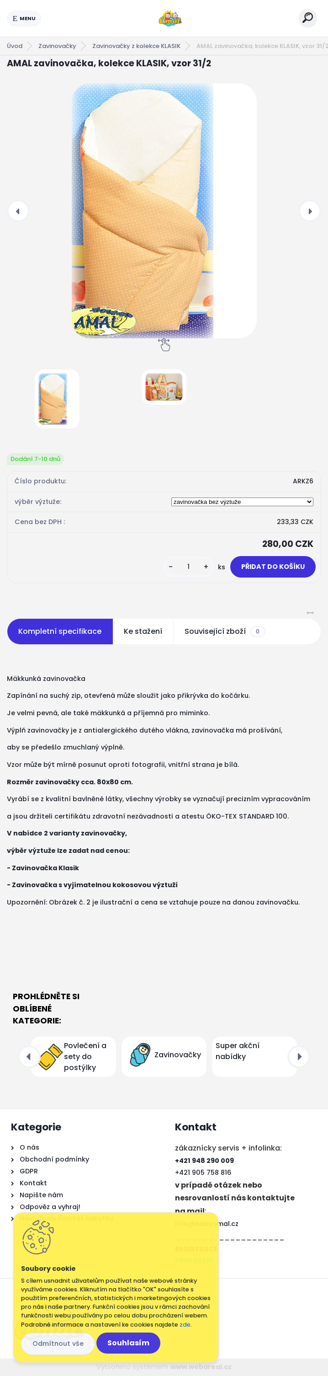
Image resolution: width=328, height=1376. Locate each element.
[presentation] (18, 210)
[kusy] (189, 567)
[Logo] (170, 18)
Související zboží (225, 631)
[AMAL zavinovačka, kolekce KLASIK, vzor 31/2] (164, 210)
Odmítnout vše (58, 1343)
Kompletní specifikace (59, 631)
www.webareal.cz (201, 1366)
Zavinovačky (57, 46)
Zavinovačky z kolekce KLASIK (136, 46)
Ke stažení (143, 631)
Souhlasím (128, 1343)
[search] (308, 18)
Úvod (14, 46)
